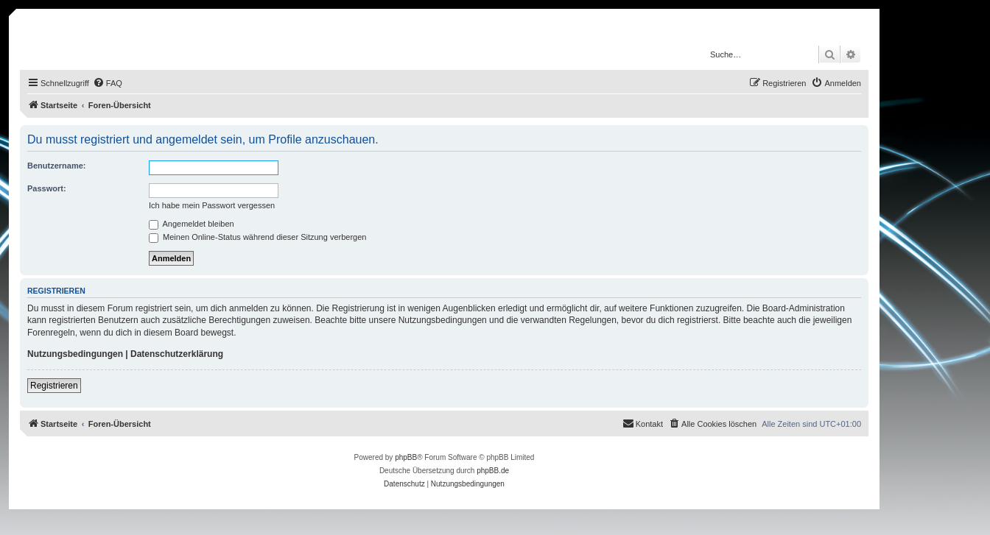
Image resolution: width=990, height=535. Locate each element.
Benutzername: (56, 165)
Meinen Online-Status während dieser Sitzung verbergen (257, 237)
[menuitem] (107, 83)
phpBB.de (493, 471)
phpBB (406, 457)
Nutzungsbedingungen (75, 354)
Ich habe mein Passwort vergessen (212, 205)
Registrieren (54, 385)
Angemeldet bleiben (191, 223)
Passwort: (46, 188)
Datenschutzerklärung (176, 354)
